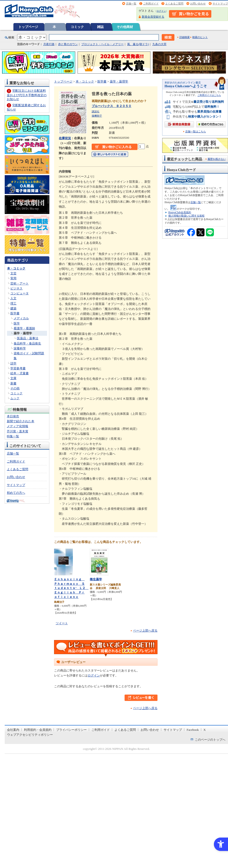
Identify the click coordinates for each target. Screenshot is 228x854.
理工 (13, 303)
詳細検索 (184, 37)
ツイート (62, 623)
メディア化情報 (17, 426)
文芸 (13, 273)
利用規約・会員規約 (37, 729)
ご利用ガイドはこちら (209, 95)
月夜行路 (49, 44)
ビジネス (16, 288)
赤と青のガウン (68, 44)
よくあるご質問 (174, 3)
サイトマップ (220, 3)
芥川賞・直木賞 (17, 431)
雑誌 (100, 27)
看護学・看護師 (24, 328)
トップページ (28, 27)
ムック (15, 398)
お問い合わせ (198, 3)
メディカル (21, 318)
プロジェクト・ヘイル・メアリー (102, 44)
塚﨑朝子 (97, 115)
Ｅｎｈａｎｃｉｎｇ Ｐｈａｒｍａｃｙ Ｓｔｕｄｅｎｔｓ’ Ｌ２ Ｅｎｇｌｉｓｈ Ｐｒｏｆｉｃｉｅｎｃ (71, 587)
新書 (13, 383)
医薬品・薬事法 (27, 338)
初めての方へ (16, 492)
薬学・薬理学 (23, 333)
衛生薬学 (96, 579)
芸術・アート (19, 283)
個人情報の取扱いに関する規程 (186, 215)
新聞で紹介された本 (20, 421)
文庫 (13, 378)
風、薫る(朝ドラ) (138, 44)
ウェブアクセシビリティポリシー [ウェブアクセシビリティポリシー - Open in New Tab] (30, 734)
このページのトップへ (210, 739)
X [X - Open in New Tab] (205, 729)
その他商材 (125, 27)
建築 (13, 308)
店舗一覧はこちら (195, 131)
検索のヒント (200, 37)
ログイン (161, 11)
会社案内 (13, 729)
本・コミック (16, 268)
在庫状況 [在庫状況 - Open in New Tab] (65, 138)
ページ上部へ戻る (145, 630)
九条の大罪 (159, 44)
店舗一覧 (131, 3)
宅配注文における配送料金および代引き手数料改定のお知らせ (27, 95)
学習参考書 (18, 368)
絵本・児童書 (19, 373)
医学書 (15, 313)
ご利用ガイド (151, 3)
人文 (13, 298)
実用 (13, 278)
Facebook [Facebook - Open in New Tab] (193, 729)
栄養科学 (20, 348)
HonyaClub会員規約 (179, 212)
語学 (13, 363)
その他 (15, 388)
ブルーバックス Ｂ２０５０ (111, 106)
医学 (17, 323)
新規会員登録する (153, 16)
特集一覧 (13, 436)
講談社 (95, 111)
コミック (77, 27)
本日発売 (13, 416)
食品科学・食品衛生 (27, 343)
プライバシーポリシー (71, 729)
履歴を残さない (217, 159)
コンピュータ (19, 293)
